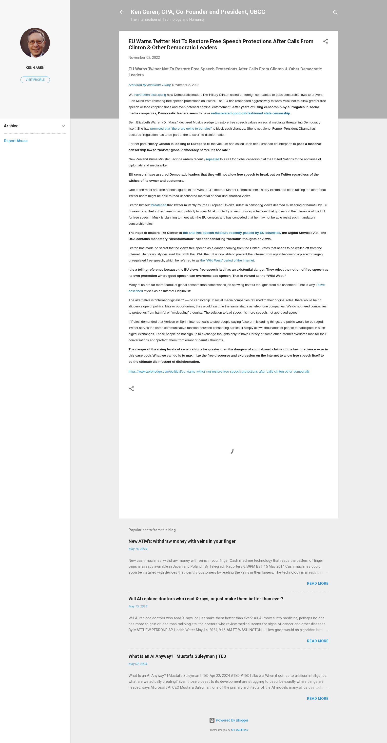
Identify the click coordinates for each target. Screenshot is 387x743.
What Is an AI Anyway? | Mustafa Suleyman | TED (177, 656)
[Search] (335, 13)
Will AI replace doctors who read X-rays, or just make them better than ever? (206, 598)
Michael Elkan (239, 730)
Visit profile (35, 79)
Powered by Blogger (228, 720)
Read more (318, 583)
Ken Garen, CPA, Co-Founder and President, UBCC (198, 11)
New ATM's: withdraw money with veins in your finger (182, 541)
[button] (326, 42)
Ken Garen (35, 67)
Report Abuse (16, 141)
